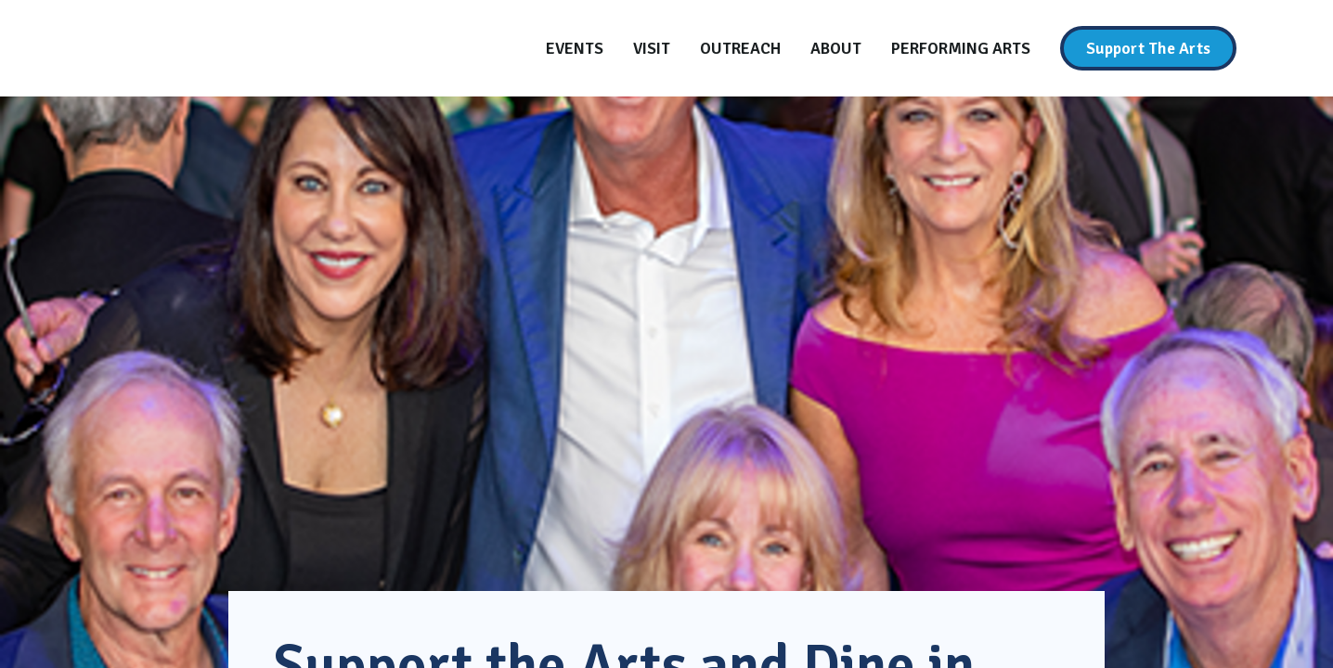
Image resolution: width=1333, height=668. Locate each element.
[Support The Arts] (1148, 48)
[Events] (574, 48)
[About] (836, 48)
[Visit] (651, 48)
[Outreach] (740, 48)
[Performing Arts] (960, 48)
